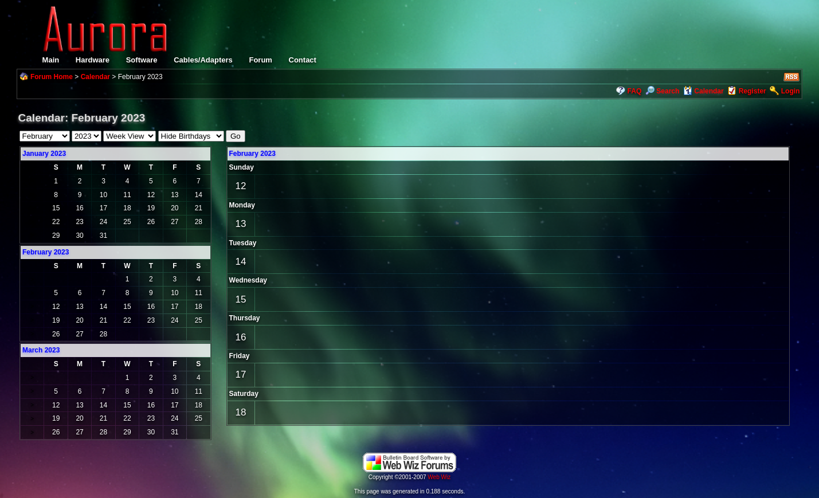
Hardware (92, 60)
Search (662, 91)
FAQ (635, 91)
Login (790, 91)
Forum (260, 60)
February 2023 (252, 154)
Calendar (95, 77)
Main (51, 60)
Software (142, 60)
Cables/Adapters (203, 60)
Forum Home (51, 77)
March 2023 (41, 350)
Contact (302, 60)
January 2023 (44, 154)
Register (752, 91)
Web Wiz (439, 477)
